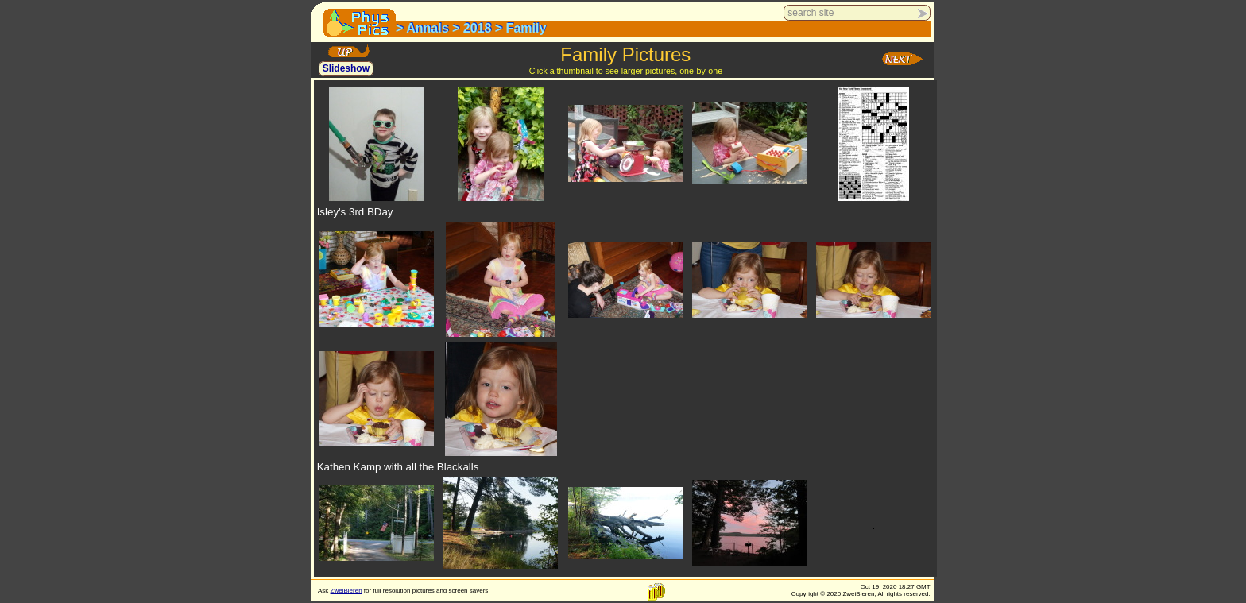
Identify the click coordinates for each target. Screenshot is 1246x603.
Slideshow (346, 69)
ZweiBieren (346, 590)
